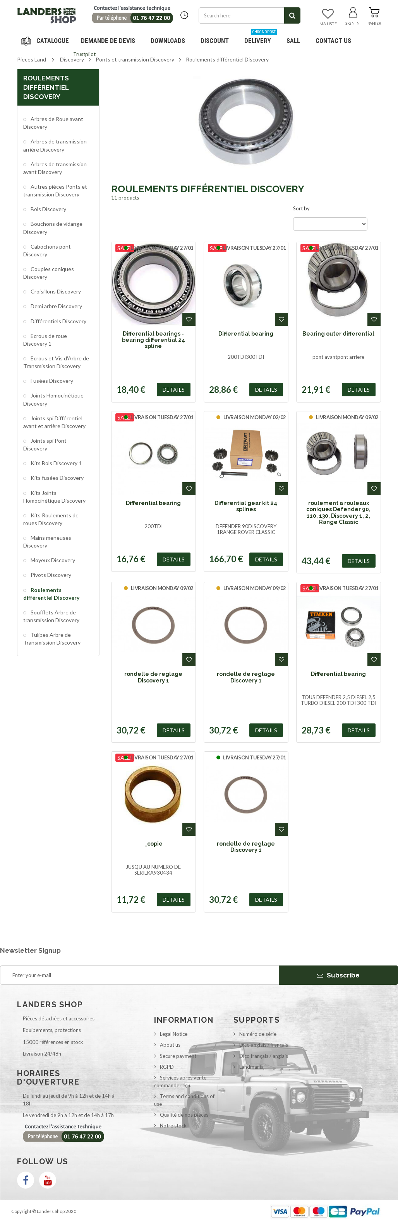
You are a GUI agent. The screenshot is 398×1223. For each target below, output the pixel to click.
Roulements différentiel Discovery (51, 594)
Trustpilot (84, 54)
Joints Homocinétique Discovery (53, 399)
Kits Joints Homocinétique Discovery (54, 497)
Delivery (260, 37)
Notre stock (173, 1125)
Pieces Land (31, 59)
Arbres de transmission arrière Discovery (55, 145)
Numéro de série (257, 1034)
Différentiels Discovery (57, 321)
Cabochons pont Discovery (47, 250)
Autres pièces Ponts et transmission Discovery (55, 190)
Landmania (251, 1067)
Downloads (168, 40)
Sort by (301, 208)
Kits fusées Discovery (56, 477)
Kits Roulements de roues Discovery (51, 519)
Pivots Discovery (50, 574)
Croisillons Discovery (55, 291)
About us (170, 1045)
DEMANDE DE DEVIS (108, 40)
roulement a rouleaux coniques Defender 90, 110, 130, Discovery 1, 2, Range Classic (338, 512)
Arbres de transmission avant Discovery (55, 168)
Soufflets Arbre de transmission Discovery (51, 616)
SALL (293, 40)
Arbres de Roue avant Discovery (53, 123)
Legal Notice (173, 1034)
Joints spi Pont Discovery (45, 444)
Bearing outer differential (338, 334)
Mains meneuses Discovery (47, 541)
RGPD (167, 1067)
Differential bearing (245, 334)
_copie (153, 844)
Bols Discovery (47, 209)
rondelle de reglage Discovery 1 (153, 677)
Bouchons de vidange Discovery (52, 227)
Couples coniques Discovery (48, 273)
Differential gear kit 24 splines (245, 506)
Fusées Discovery (51, 380)
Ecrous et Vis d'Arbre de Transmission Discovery (56, 362)
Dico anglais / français (263, 1045)
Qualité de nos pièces (184, 1115)
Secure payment (178, 1056)
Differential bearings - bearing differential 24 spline (153, 340)
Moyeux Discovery (52, 560)
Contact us (333, 40)
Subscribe (338, 975)
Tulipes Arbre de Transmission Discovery (52, 638)
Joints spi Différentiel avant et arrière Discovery (54, 422)
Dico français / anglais (263, 1056)
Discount (218, 37)
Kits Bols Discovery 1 (55, 463)
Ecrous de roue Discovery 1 (45, 340)
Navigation (46, 40)
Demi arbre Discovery (55, 306)
